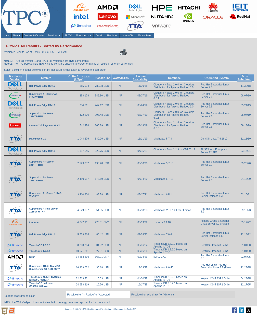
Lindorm (34, 224)
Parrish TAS (131, 311)
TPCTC (101, 36)
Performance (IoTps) (81, 80)
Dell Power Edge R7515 (42, 153)
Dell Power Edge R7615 (42, 237)
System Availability (140, 80)
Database (174, 80)
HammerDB (189, 36)
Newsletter (166, 36)
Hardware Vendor (15, 80)
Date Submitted (244, 80)
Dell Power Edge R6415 (42, 88)
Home (9, 36)
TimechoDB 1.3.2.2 (40, 247)
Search (146, 36)
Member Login (214, 36)
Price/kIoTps (101, 80)
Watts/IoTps (121, 80)
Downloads (79, 37)
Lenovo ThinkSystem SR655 (45, 128)
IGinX (32, 259)
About (25, 37)
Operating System (217, 80)
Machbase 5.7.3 (38, 141)
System (46, 80)
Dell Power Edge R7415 (42, 107)
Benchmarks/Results (50, 37)
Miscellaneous (124, 37)
